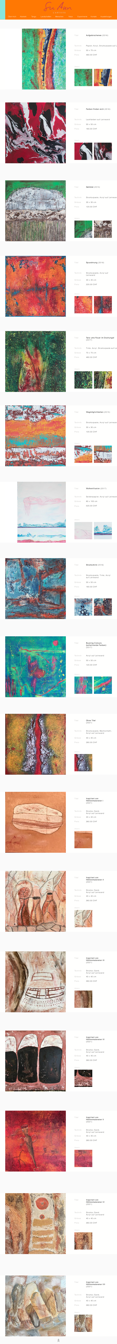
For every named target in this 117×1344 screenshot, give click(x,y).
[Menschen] (59, 16)
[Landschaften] (46, 16)
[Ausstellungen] (106, 16)
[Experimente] (82, 16)
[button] (83, 77)
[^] (58, 1341)
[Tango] (34, 16)
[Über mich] (12, 16)
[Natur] (71, 16)
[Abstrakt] (23, 16)
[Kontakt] (93, 16)
